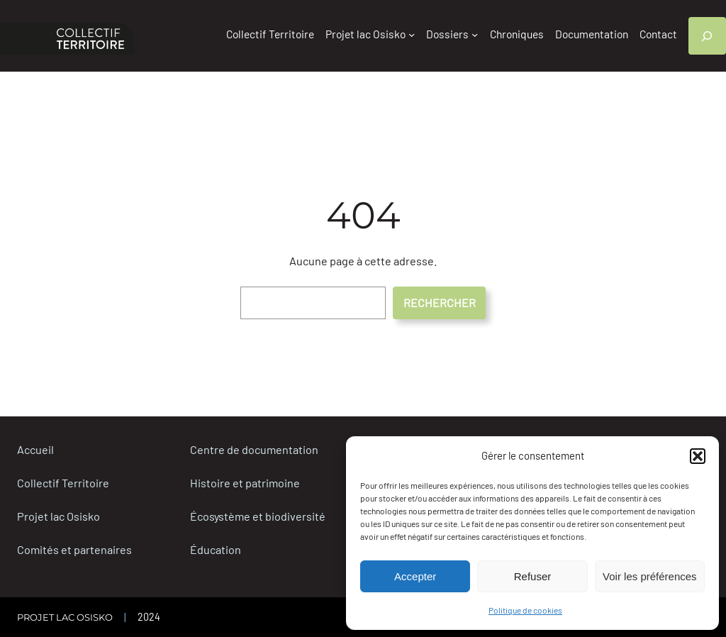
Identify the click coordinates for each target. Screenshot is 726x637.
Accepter (415, 576)
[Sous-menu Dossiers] (474, 34)
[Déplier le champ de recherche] (707, 36)
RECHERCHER (439, 302)
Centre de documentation (254, 449)
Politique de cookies (525, 610)
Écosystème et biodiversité (257, 516)
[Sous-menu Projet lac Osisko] (411, 34)
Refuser (533, 576)
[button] (698, 456)
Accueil (35, 449)
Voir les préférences (650, 576)
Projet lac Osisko (58, 516)
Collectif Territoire (63, 482)
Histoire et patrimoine (245, 482)
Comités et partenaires (74, 549)
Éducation (215, 549)
